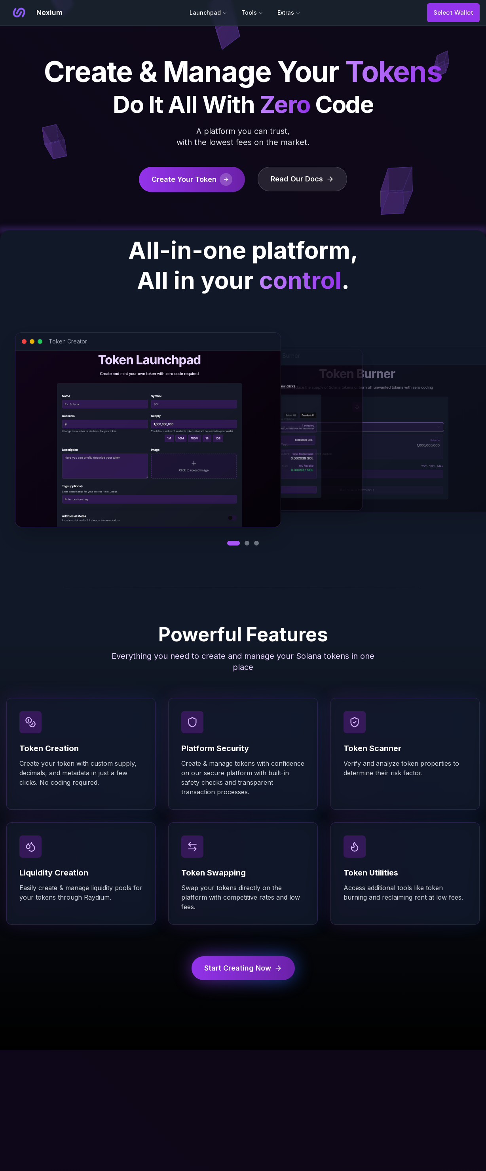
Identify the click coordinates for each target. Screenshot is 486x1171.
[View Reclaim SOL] (247, 543)
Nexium (49, 12)
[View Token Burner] (256, 543)
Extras (288, 12)
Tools (252, 12)
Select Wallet (453, 12)
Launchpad (208, 12)
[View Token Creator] (233, 543)
